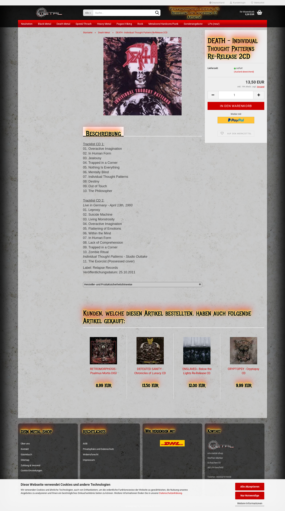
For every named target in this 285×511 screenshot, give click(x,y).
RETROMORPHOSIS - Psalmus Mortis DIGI (103, 371)
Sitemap (25, 460)
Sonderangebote (193, 23)
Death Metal (63, 23)
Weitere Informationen (249, 503)
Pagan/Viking (124, 23)
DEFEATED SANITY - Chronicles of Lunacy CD (150, 371)
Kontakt (25, 449)
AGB (85, 443)
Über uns (25, 443)
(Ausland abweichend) (244, 72)
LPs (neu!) (214, 23)
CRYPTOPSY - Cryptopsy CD (243, 371)
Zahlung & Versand (30, 465)
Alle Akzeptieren (249, 486)
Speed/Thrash (84, 23)
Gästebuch (26, 454)
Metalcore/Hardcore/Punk (163, 23)
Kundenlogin (238, 2)
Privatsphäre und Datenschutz (98, 449)
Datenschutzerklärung (170, 493)
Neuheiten (27, 23)
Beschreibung (103, 132)
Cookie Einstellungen (31, 470)
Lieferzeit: (213, 68)
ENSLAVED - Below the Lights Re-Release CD (196, 371)
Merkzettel (257, 2)
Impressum (89, 460)
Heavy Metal (104, 23)
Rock (140, 23)
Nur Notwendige (249, 495)
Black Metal (44, 23)
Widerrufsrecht (90, 454)
